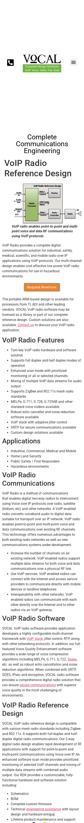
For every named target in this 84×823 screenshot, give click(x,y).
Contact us (26, 325)
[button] (73, 62)
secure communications (38, 685)
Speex (72, 659)
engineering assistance (43, 809)
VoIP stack (35, 639)
